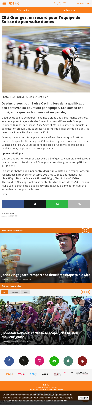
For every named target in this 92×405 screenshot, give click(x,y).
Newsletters (54, 361)
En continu (23, 10)
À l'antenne (69, 10)
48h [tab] (4, 292)
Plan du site (58, 389)
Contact (50, 389)
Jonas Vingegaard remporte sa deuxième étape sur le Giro (46, 275)
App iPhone (68, 361)
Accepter (83, 398)
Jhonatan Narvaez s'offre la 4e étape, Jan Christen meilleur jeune (40, 335)
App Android (82, 361)
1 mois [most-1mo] (25, 292)
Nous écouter (85, 3)
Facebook (9, 361)
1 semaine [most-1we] (14, 292)
